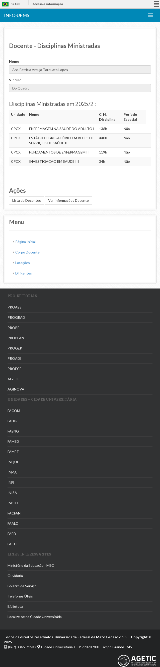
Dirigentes (23, 273)
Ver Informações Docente (68, 200)
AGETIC (14, 379)
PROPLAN (16, 338)
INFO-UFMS (16, 15)
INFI (11, 482)
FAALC (13, 523)
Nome (14, 61)
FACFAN (14, 513)
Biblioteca (15, 606)
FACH (12, 544)
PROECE (15, 368)
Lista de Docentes (26, 200)
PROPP (14, 328)
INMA (12, 472)
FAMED (13, 441)
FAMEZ (13, 452)
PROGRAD (16, 317)
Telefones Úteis (20, 596)
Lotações (22, 262)
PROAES (15, 307)
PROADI (14, 358)
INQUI (13, 462)
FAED (12, 534)
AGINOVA (16, 389)
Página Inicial (25, 242)
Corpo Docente (27, 252)
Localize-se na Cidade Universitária (35, 616)
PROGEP (15, 348)
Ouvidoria (15, 576)
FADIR (13, 421)
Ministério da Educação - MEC (31, 565)
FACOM (14, 410)
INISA (12, 492)
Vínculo (15, 80)
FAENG (13, 431)
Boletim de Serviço (22, 586)
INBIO (13, 503)
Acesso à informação (48, 4)
